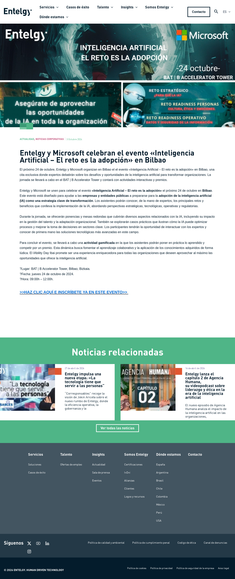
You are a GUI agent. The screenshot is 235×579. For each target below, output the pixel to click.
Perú (159, 512)
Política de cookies (136, 568)
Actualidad (29, 139)
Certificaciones (133, 464)
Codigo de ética (186, 542)
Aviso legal (223, 568)
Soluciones (34, 464)
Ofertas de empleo (71, 464)
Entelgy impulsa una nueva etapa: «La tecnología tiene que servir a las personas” (85, 381)
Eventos (97, 480)
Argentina (162, 472)
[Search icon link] (216, 12)
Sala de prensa (101, 472)
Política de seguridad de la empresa (195, 568)
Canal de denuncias (215, 542)
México (160, 504)
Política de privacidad (161, 568)
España (160, 464)
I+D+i (127, 472)
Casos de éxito (36, 472)
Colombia (161, 496)
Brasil (159, 480)
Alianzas (129, 480)
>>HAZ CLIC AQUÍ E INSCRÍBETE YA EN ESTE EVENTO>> (85, 293)
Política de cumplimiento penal (151, 542)
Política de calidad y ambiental (106, 542)
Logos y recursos (134, 496)
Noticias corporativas (58, 139)
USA (158, 520)
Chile (159, 488)
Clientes (129, 488)
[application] (56, 7)
